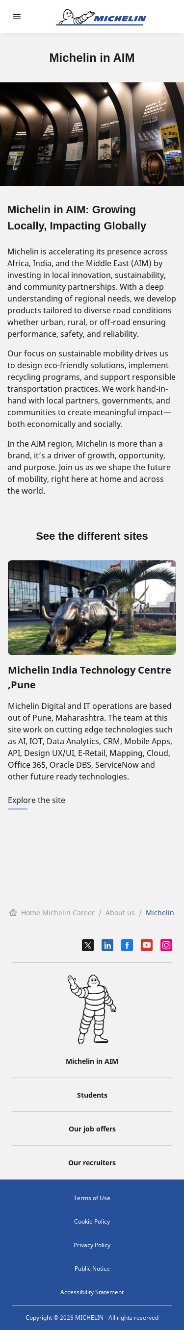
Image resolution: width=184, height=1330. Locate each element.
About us (120, 912)
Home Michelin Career (52, 912)
